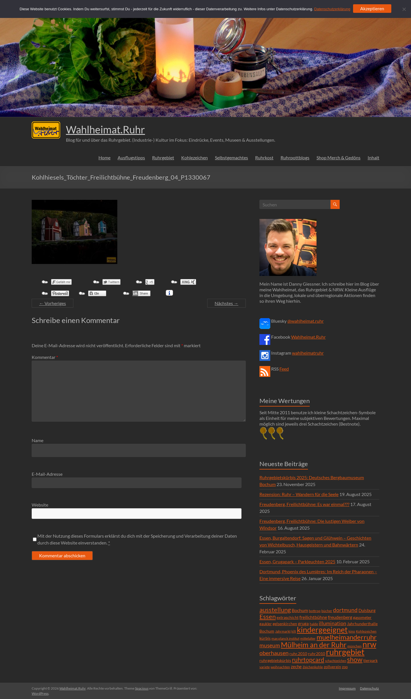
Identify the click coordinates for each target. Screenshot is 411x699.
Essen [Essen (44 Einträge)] (267, 616)
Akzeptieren (372, 8)
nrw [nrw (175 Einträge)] (369, 644)
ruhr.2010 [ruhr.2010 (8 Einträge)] (298, 653)
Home (104, 157)
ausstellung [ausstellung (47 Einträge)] (275, 609)
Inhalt (373, 157)
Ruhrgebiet (163, 157)
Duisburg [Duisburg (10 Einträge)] (367, 610)
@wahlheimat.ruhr (305, 321)
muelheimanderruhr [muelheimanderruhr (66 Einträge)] (347, 637)
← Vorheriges (52, 303)
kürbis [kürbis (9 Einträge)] (265, 638)
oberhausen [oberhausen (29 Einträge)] (274, 653)
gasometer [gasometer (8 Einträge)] (362, 617)
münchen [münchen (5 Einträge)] (354, 646)
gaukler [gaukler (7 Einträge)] (265, 623)
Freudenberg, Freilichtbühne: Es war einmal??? (304, 504)
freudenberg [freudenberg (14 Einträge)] (340, 617)
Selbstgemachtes (231, 157)
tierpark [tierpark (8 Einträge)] (370, 660)
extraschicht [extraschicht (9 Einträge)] (288, 617)
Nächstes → (226, 303)
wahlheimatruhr (308, 352)
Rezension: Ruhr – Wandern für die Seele (299, 494)
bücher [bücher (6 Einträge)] (326, 611)
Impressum (347, 688)
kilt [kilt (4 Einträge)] (293, 631)
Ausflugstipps (131, 157)
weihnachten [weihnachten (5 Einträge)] (280, 667)
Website (40, 504)
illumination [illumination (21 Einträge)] (332, 623)
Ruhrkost (264, 157)
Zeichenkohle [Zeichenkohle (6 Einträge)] (313, 667)
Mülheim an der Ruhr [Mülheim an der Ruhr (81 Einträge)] (313, 645)
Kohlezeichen (194, 157)
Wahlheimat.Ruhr (105, 129)
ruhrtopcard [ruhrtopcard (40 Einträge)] (308, 659)
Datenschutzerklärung (332, 9)
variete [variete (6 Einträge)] (264, 667)
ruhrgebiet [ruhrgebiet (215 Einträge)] (345, 652)
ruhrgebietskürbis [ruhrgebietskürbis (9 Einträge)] (275, 660)
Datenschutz (369, 688)
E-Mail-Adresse (47, 474)
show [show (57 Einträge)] (354, 659)
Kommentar (45, 357)
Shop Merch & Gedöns (338, 157)
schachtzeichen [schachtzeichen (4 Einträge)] (335, 661)
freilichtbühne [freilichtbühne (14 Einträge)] (313, 617)
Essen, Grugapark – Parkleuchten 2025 (297, 561)
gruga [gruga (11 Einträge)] (303, 623)
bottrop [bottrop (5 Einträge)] (315, 611)
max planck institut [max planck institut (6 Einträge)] (285, 638)
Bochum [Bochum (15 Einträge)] (300, 610)
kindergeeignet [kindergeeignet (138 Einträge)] (322, 629)
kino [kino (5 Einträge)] (351, 631)
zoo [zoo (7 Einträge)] (345, 667)
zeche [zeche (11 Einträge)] (296, 666)
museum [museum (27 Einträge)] (269, 645)
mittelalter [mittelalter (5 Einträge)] (308, 638)
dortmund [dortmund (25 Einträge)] (345, 610)
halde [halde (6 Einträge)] (314, 624)
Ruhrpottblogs (295, 157)
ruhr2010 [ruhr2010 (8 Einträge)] (316, 653)
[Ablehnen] (404, 9)
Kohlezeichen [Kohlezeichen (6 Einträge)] (366, 631)
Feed (284, 368)
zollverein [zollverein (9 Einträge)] (332, 666)
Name (37, 440)
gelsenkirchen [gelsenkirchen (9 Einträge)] (285, 623)
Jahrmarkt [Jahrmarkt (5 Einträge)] (283, 631)
